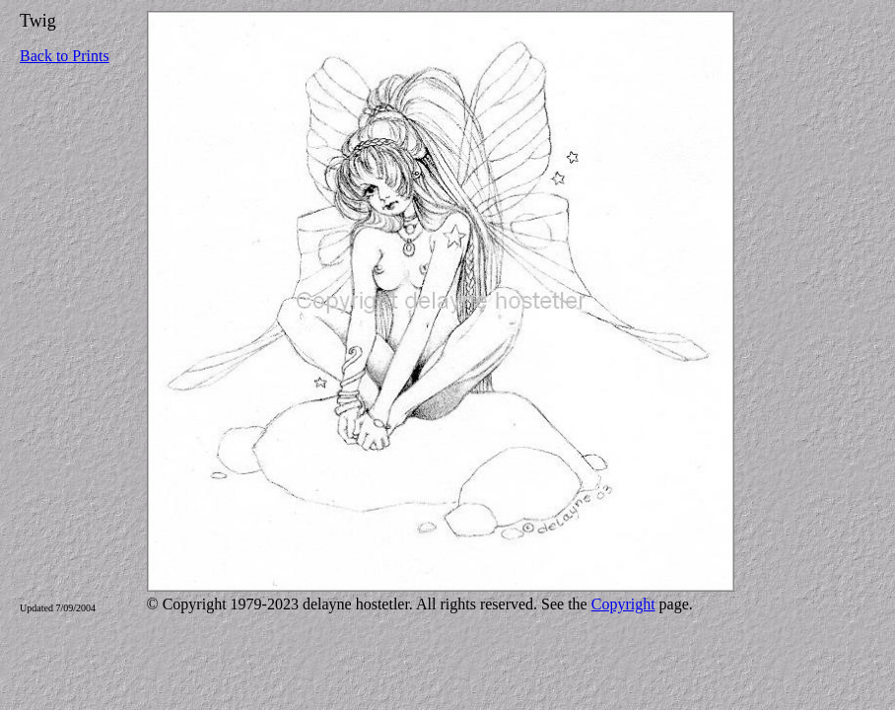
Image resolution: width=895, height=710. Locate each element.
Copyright (623, 604)
